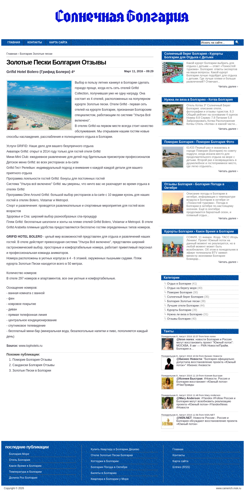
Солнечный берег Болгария (185, 296)
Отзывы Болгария (179, 318)
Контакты (35, 42)
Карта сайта (58, 42)
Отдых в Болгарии (179, 283)
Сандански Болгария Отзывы (33, 365)
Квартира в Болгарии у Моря (109, 478)
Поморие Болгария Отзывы (32, 359)
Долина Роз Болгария (23, 477)
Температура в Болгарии (25, 471)
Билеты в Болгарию (104, 472)
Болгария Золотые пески (36, 53)
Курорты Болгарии (179, 309)
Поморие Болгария (179, 292)
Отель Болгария (19, 459)
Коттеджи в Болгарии (105, 461)
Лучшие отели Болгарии (183, 305)
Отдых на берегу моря (182, 287)
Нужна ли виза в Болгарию (184, 314)
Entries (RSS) (181, 467)
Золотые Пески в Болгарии (31, 370)
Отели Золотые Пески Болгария (112, 455)
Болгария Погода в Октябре (109, 467)
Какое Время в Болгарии (25, 465)
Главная (13, 42)
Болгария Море (19, 453)
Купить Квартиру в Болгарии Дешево (115, 449)
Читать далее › (228, 86)
